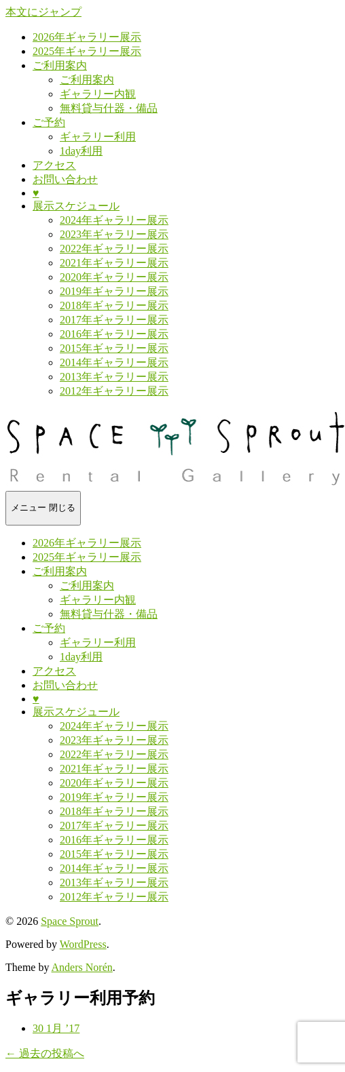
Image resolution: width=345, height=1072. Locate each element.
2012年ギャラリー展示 (114, 391)
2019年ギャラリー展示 (114, 291)
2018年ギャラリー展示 (114, 305)
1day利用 (81, 151)
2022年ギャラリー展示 (114, 248)
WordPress (83, 944)
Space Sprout (69, 921)
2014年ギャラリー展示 (114, 362)
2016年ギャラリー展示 (114, 334)
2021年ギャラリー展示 (114, 263)
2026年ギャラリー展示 (87, 37)
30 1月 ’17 (56, 1028)
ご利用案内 (60, 65)
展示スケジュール (76, 206)
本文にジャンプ (43, 12)
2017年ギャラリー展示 (114, 319)
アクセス (54, 165)
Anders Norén (82, 967)
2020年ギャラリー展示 (114, 277)
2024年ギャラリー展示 (114, 220)
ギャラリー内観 (98, 94)
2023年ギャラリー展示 (114, 234)
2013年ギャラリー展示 (114, 376)
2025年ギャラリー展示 (87, 51)
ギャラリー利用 (98, 136)
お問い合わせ (65, 179)
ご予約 (49, 122)
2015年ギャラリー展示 (114, 348)
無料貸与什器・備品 (109, 108)
